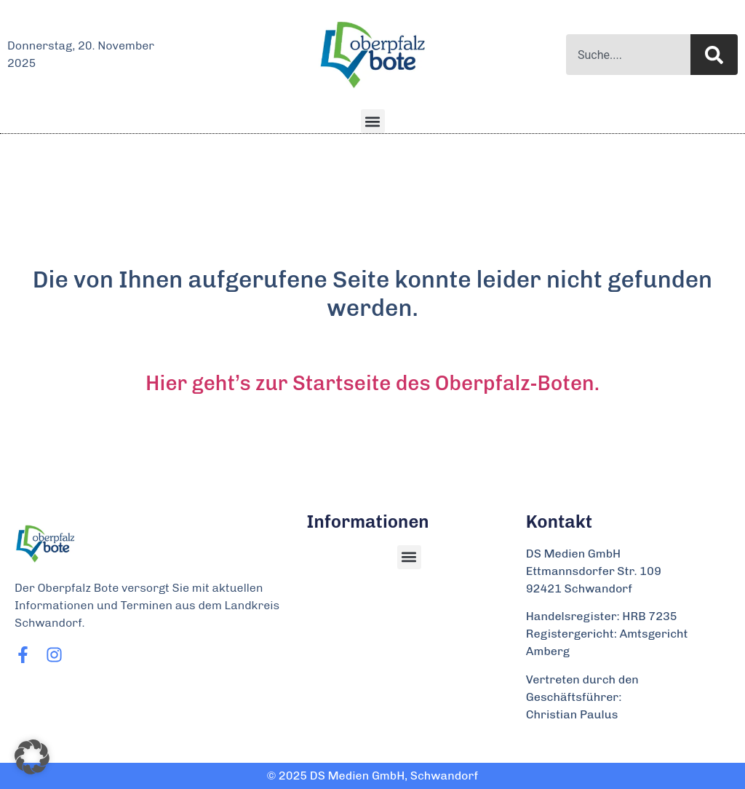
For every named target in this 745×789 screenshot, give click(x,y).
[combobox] (628, 54)
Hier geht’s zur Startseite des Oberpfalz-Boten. (372, 383)
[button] (373, 121)
